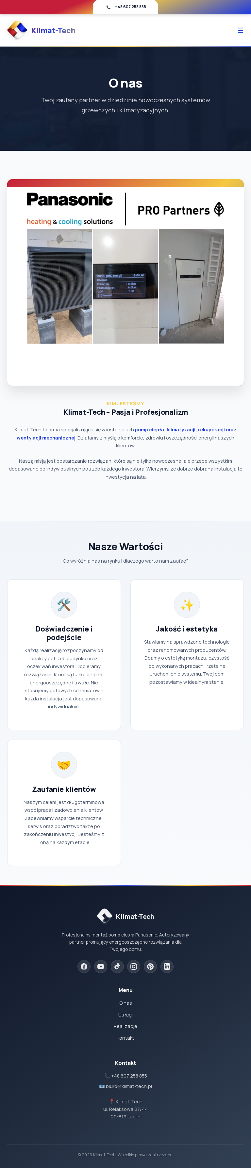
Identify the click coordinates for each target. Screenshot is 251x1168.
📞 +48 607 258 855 (125, 1076)
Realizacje (125, 1026)
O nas (125, 1003)
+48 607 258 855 (130, 6)
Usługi (125, 1015)
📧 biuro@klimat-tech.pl (125, 1086)
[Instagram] (133, 966)
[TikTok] (117, 966)
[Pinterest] (150, 966)
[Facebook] (84, 966)
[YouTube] (100, 966)
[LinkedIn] (167, 966)
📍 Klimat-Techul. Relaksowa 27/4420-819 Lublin (125, 1109)
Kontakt (125, 1038)
